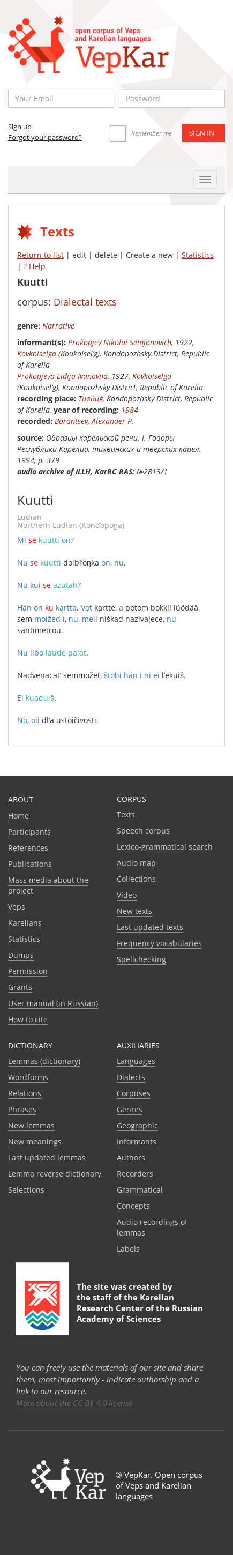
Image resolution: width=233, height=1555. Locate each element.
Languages (136, 1061)
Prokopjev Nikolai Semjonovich (119, 342)
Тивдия (90, 398)
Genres (129, 1109)
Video (127, 895)
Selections (26, 1190)
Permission (28, 971)
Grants (20, 987)
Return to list (40, 255)
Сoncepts (133, 1206)
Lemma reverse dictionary (54, 1174)
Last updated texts (150, 927)
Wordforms (28, 1077)
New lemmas (31, 1125)
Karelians (25, 923)
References (28, 848)
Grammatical (140, 1190)
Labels (128, 1249)
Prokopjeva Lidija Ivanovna (62, 376)
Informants (136, 1141)
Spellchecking (141, 959)
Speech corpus (143, 830)
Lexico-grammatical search (165, 847)
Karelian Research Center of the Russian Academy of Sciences (140, 1308)
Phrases (22, 1109)
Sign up (20, 126)
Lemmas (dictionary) (44, 1061)
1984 (129, 410)
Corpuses (134, 1093)
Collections (136, 879)
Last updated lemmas (47, 1157)
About (20, 799)
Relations (24, 1093)
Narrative (58, 326)
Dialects (131, 1077)
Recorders (135, 1174)
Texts (126, 814)
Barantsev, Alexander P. (94, 421)
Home (18, 815)
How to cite (28, 1019)
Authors (131, 1157)
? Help (35, 266)
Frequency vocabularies (159, 943)
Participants (29, 832)
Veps (16, 907)
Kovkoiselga (36, 353)
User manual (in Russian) (53, 1003)
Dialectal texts (85, 301)
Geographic (137, 1125)
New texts (134, 911)
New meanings (35, 1141)
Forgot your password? (45, 137)
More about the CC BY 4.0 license (74, 1402)
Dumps (21, 955)
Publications (30, 864)
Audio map (136, 863)
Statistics (198, 255)
